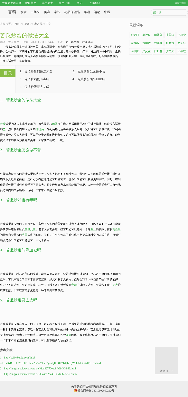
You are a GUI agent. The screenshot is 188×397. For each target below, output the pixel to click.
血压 (93, 229)
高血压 (116, 229)
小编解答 (95, 3)
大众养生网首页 (11, 3)
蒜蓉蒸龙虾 (135, 44)
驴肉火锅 (170, 52)
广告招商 (88, 386)
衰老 (74, 284)
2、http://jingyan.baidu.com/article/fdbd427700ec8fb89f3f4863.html (38, 368)
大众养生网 (72, 42)
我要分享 (87, 42)
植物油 (40, 129)
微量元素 (30, 229)
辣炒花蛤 (158, 52)
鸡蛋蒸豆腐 (158, 35)
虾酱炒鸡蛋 (170, 44)
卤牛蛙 (182, 51)
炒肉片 (146, 43)
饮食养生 (30, 3)
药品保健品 (72, 12)
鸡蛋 (55, 123)
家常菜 (38, 23)
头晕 (24, 234)
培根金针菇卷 (182, 35)
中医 (107, 12)
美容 (47, 12)
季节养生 (47, 3)
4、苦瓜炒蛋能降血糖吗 (88, 79)
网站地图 (180, 3)
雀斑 (68, 334)
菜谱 (87, 12)
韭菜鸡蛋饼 (170, 35)
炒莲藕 (158, 43)
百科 (12, 12)
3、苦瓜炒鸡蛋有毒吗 (34, 79)
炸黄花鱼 (146, 52)
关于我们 (76, 386)
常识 (57, 12)
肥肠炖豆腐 (182, 44)
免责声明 (111, 386)
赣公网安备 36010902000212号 (94, 390)
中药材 (35, 12)
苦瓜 (2, 123)
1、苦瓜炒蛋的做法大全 (36, 71)
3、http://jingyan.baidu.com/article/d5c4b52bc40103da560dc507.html (38, 374)
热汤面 (135, 34)
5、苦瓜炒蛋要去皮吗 (34, 87)
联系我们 (99, 386)
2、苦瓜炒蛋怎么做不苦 (88, 71)
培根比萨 (135, 52)
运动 (97, 12)
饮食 (23, 12)
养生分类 (64, 3)
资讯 (79, 3)
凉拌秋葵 (146, 35)
